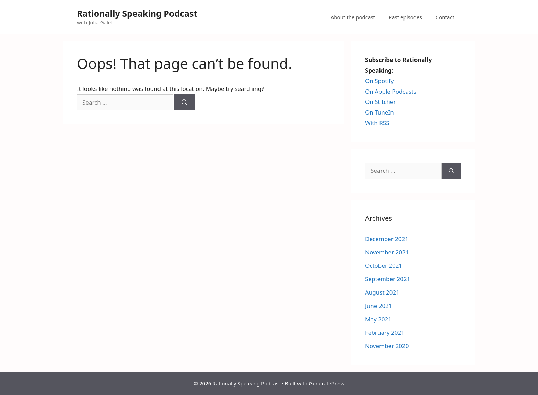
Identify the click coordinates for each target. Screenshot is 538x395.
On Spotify (379, 81)
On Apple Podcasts (391, 91)
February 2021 (385, 332)
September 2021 (387, 279)
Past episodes (405, 17)
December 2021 (386, 239)
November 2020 (387, 346)
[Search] (184, 102)
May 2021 (378, 319)
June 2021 (378, 306)
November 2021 (387, 252)
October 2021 (383, 266)
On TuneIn (379, 112)
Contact (445, 17)
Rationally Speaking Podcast (137, 13)
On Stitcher (380, 102)
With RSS (377, 123)
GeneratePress (326, 383)
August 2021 (382, 292)
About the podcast (353, 17)
